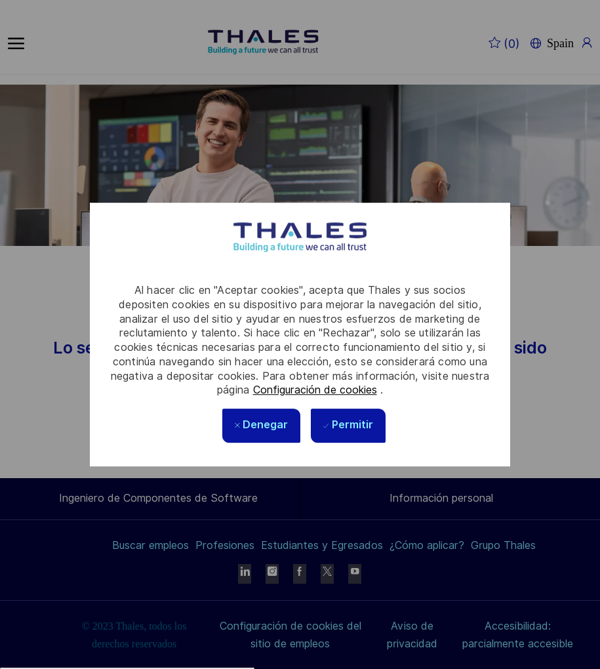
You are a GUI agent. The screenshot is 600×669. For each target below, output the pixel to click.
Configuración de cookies (315, 390)
